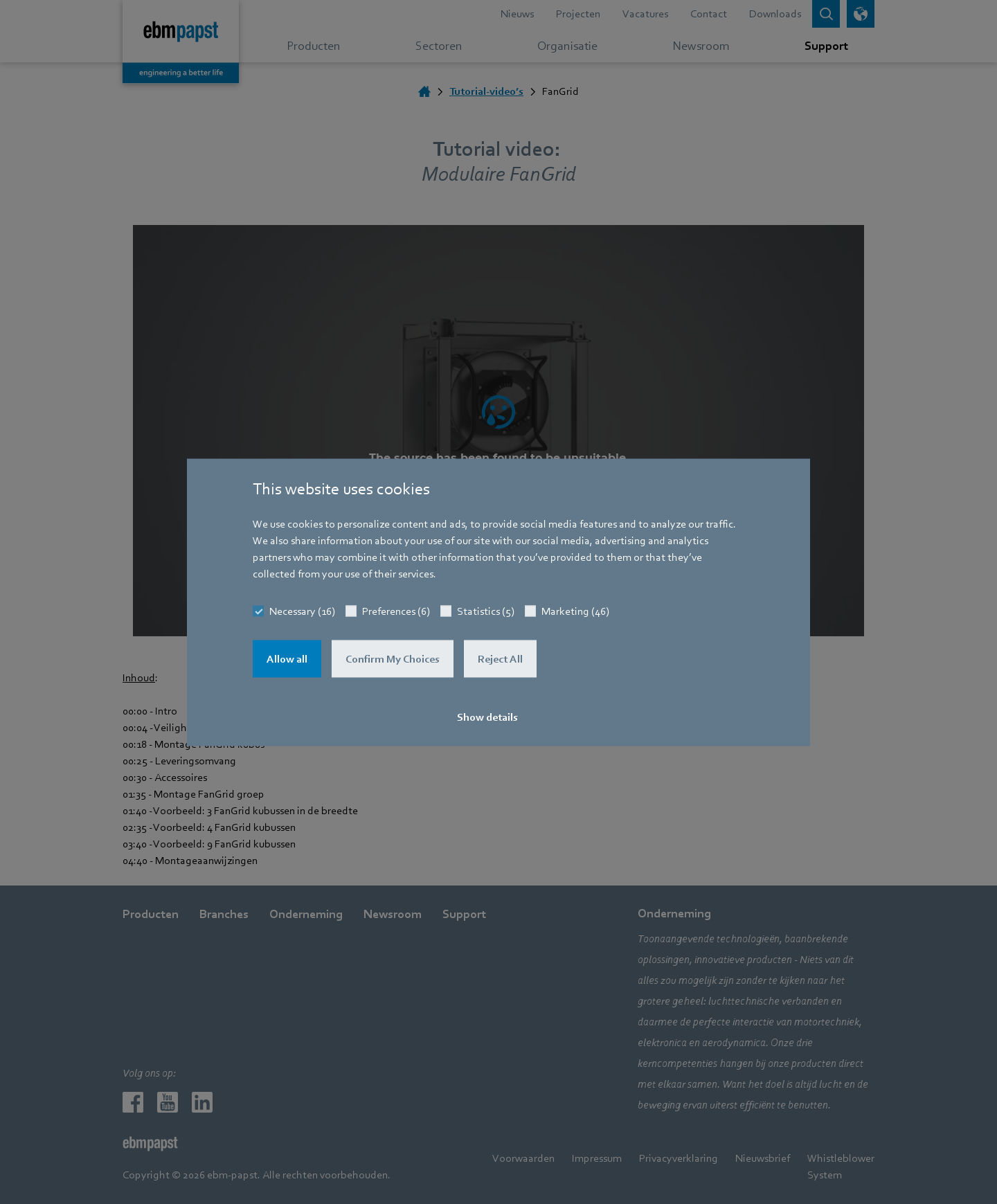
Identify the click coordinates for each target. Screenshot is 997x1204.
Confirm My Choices (392, 658)
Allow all (287, 658)
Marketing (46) (575, 610)
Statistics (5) (485, 610)
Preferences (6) (396, 610)
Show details (487, 716)
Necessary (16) (302, 610)
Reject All (500, 658)
